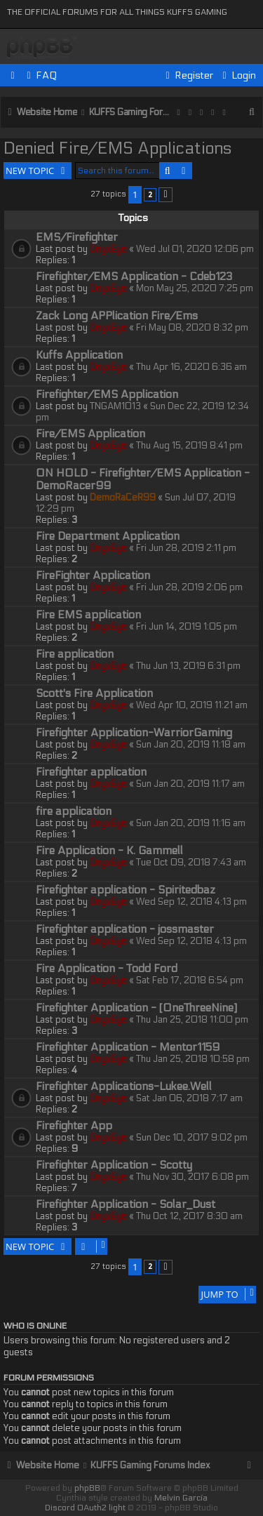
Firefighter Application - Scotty (114, 1165)
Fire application (75, 654)
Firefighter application (91, 772)
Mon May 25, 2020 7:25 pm (194, 288)
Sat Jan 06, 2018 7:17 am (189, 1098)
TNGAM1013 (115, 406)
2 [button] (150, 194)
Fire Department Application (108, 536)
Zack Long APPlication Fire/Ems (117, 316)
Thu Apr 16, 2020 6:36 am (191, 367)
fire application (74, 811)
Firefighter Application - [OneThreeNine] (136, 1008)
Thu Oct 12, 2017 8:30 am (189, 1216)
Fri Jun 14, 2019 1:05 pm (186, 626)
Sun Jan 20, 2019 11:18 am (190, 744)
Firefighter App (74, 1125)
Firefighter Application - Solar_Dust (125, 1204)
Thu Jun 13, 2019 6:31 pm (188, 666)
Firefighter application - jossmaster (125, 929)
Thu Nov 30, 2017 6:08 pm (192, 1177)
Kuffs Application (79, 355)
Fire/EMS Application (90, 433)
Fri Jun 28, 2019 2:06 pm (189, 587)
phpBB (87, 1488)
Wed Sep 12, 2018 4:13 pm (191, 901)
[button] (166, 194)
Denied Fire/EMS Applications (117, 148)
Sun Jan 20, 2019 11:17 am (190, 784)
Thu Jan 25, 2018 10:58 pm (193, 1059)
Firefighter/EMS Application (107, 394)
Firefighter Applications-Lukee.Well (124, 1086)
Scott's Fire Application (94, 693)
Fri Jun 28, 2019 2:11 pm (186, 548)
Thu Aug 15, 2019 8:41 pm (189, 445)
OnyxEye (108, 249)
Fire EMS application (88, 615)
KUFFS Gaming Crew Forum (42, 48)
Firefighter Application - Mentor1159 (128, 1047)
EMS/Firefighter (77, 237)
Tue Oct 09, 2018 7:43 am (191, 862)
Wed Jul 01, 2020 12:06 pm (195, 249)
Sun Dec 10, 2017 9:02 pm (192, 1137)
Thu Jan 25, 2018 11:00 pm (192, 1019)
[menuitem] (40, 75)
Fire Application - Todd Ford (106, 968)
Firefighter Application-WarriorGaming (134, 732)
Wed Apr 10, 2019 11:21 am (192, 705)
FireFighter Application (93, 575)
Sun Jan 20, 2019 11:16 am (190, 823)
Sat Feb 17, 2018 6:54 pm (189, 980)
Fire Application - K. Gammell (109, 850)
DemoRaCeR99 (123, 497)
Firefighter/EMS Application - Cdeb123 (134, 276)
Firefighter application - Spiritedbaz (125, 890)
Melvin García (181, 1498)
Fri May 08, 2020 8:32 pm (192, 327)
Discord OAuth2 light (85, 1507)
